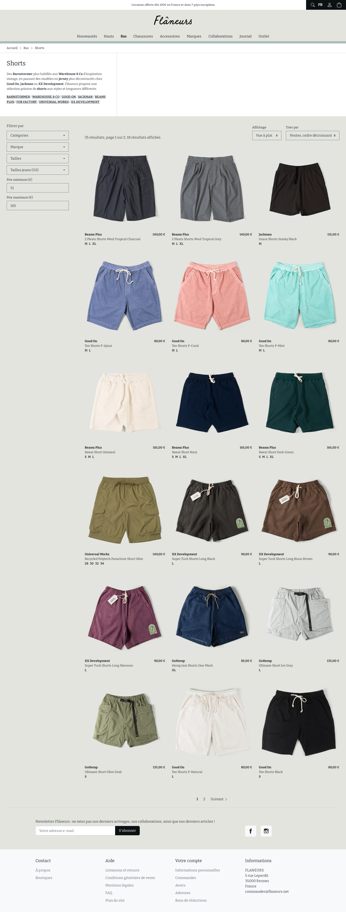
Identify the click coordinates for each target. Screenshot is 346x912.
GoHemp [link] (178, 661)
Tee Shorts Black (271, 772)
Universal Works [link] (97, 554)
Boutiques (43, 878)
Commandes (185, 878)
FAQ (108, 893)
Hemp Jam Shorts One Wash (192, 665)
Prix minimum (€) (19, 180)
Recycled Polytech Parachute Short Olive (114, 559)
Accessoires (170, 36)
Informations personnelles (197, 870)
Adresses (183, 893)
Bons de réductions (191, 900)
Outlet (264, 36)
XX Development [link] (184, 554)
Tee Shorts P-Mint (272, 346)
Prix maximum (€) (20, 197)
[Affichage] (266, 135)
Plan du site (115, 900)
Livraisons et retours (122, 870)
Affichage (259, 127)
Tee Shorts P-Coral (185, 346)
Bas (125, 35)
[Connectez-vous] (329, 5)
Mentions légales (119, 885)
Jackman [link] (265, 234)
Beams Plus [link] (93, 234)
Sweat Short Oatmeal (100, 452)
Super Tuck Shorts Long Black (193, 559)
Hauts (109, 36)
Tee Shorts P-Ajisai (98, 346)
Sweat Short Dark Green (276, 452)
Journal (246, 36)
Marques (194, 36)
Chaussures (143, 36)
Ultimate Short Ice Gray (276, 665)
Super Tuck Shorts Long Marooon (109, 665)
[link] (125, 189)
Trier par (292, 127)
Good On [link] (91, 341)
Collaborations (220, 36)
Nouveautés (87, 36)
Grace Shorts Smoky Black (278, 239)
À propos (42, 870)
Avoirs (180, 885)
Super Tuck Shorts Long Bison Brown (286, 559)
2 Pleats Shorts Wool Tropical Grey (196, 239)
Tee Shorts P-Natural (187, 772)
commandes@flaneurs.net (267, 891)
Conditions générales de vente (130, 878)
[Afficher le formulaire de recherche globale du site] (312, 5)
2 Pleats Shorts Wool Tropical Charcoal (112, 239)
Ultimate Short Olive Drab (103, 772)
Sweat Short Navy (184, 452)
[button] (339, 5)
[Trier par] (312, 135)
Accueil (12, 48)
